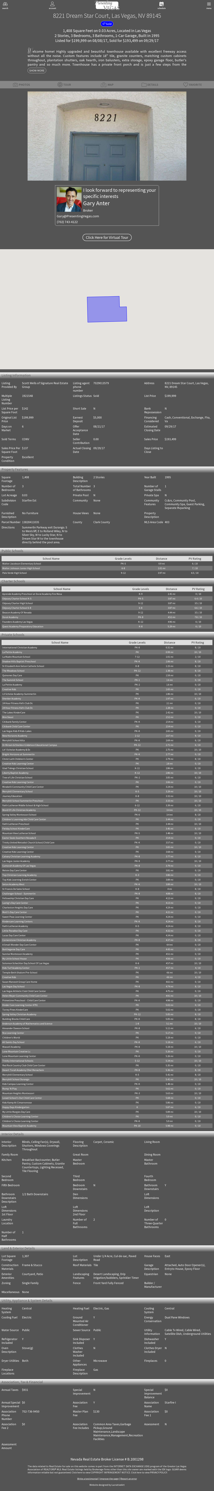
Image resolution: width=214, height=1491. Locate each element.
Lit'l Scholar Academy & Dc (16, 749)
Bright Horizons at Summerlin (18, 754)
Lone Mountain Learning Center (19, 1056)
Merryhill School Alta (13, 740)
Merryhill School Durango (15, 1079)
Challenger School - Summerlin (19, 893)
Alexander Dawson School (15, 1028)
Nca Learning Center (13, 1032)
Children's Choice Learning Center (20, 1116)
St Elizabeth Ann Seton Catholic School (23, 666)
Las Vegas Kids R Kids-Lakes (16, 731)
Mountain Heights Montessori (18, 1093)
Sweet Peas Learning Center (17, 916)
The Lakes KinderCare (13, 712)
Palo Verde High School (14, 572)
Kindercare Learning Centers (17, 921)
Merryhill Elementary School (17, 791)
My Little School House (14, 958)
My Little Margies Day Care (16, 1111)
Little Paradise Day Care (14, 930)
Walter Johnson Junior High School (21, 568)
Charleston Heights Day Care (17, 907)
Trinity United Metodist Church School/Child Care (28, 842)
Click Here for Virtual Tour (107, 237)
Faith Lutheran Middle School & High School (25, 805)
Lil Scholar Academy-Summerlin (19, 693)
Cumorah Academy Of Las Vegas (19, 865)
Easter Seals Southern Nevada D (19, 837)
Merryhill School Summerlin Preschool (22, 800)
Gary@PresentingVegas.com (78, 216)
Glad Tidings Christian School (17, 768)
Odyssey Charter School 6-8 (16, 607)
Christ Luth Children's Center (17, 758)
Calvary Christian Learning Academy (21, 856)
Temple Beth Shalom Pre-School (19, 972)
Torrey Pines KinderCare (15, 1009)
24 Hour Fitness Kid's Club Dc (17, 703)
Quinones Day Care (12, 675)
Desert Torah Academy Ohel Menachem (23, 1070)
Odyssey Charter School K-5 (16, 598)
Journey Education (12, 796)
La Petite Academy (12, 652)
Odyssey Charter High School (17, 603)
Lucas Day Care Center (14, 935)
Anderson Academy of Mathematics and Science (27, 1023)
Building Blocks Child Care (16, 1018)
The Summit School (12, 679)
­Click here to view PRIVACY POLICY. (149, 1472)
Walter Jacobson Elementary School (21, 563)
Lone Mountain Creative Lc (16, 1051)
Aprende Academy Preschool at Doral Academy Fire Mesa (32, 593)
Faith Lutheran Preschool (15, 823)
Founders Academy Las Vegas (17, 621)
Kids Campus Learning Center (17, 1083)
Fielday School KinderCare (16, 828)
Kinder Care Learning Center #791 (20, 1005)
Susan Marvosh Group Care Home (19, 981)
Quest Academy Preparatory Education (22, 626)
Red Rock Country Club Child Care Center (23, 1065)
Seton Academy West (13, 884)
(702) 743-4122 (67, 222)
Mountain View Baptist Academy (19, 1125)
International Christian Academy (19, 647)
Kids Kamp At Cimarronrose (17, 1102)
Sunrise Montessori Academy (17, 953)
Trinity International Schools (17, 1060)
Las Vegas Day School (13, 986)
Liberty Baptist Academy (15, 772)
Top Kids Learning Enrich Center (19, 879)
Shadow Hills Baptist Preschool (19, 661)
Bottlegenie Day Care (13, 949)
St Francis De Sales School (16, 888)
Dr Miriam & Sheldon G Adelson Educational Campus (29, 745)
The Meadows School (13, 670)
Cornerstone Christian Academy (19, 940)
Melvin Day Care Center (14, 870)
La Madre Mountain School (16, 656)
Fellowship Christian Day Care (18, 898)
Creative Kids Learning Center (18, 763)
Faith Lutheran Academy (15, 926)
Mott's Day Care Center (14, 912)
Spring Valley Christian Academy (19, 1014)
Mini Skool (7, 717)
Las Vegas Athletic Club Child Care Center (24, 991)
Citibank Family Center (14, 721)
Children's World (11, 1037)
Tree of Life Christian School (17, 777)
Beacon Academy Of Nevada (16, 612)
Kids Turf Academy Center (15, 967)
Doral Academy (10, 617)
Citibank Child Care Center (16, 726)
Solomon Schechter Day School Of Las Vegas (25, 963)
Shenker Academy (11, 698)
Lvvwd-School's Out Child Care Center (22, 1097)
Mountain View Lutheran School (19, 833)
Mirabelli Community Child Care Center (23, 786)
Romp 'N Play (9, 1088)
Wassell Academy (11, 1046)
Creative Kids (9, 689)
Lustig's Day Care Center (15, 902)
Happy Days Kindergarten (15, 1107)
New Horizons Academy (14, 735)
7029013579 (101, 383)
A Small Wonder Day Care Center (19, 944)
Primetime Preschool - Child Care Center (24, 1000)
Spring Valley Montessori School (19, 814)
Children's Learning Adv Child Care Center (24, 819)
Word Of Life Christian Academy (19, 810)
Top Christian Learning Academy (19, 875)
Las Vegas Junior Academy (16, 861)
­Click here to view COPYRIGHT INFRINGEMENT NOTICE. (101, 1472)
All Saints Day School (13, 1042)
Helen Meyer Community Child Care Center (24, 995)
